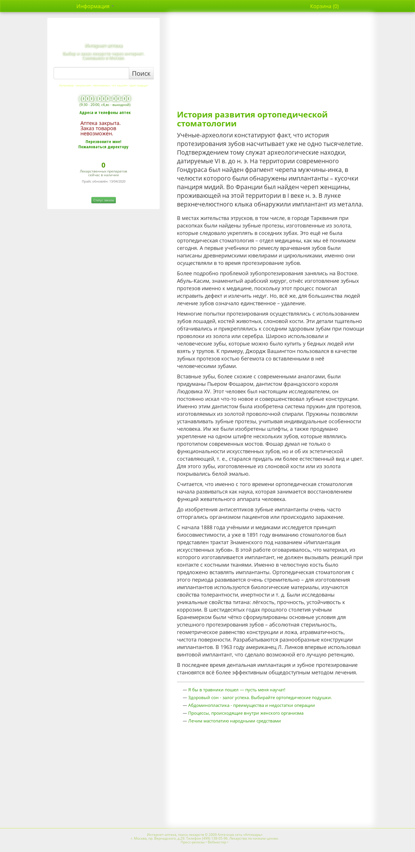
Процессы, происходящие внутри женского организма (245, 713)
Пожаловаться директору (103, 146)
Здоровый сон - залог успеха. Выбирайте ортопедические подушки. (260, 697)
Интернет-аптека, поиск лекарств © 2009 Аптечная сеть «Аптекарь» (205, 834)
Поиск (141, 73)
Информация (95, 6)
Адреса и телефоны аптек (105, 112)
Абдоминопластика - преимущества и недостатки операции (251, 705)
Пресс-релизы (193, 842)
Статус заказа (103, 200)
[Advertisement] (270, 64)
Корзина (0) (324, 6)
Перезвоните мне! (103, 141)
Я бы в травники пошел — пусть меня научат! (236, 689)
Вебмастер (217, 842)
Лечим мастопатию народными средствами (234, 721)
